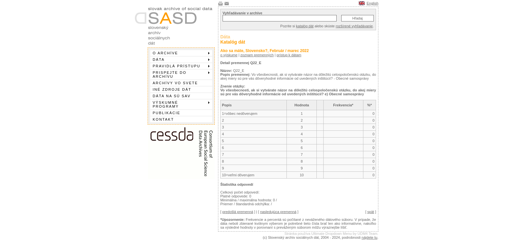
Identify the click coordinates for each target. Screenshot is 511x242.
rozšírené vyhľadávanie (354, 26)
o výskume (229, 55)
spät (370, 212)
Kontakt (163, 119)
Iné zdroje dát (172, 89)
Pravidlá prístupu (181, 66)
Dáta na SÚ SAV (172, 96)
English (372, 3)
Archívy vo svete (175, 83)
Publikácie (167, 113)
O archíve (181, 53)
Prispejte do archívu (181, 74)
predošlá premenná (237, 212)
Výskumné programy (181, 104)
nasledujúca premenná (278, 212)
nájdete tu (369, 237)
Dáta (181, 59)
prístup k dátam (289, 55)
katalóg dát (305, 26)
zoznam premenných (257, 55)
